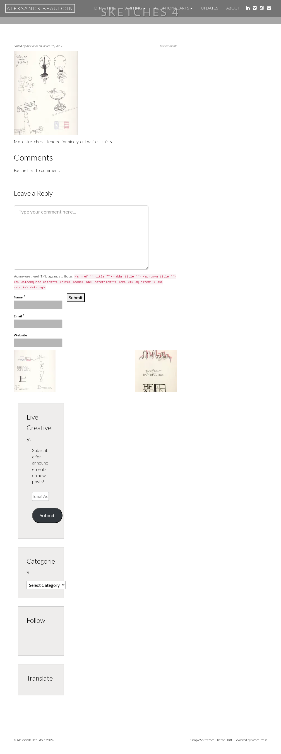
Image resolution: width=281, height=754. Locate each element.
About (233, 8)
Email (18, 316)
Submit (47, 515)
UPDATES (209, 8)
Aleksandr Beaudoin (40, 8)
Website (20, 335)
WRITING (135, 8)
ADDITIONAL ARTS (173, 8)
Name (18, 297)
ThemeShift (223, 740)
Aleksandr (32, 46)
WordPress (259, 740)
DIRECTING (105, 8)
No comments (168, 46)
